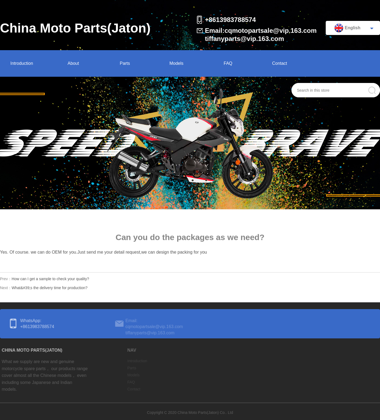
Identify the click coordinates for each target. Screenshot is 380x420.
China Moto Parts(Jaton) (75, 28)
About (73, 63)
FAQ (228, 63)
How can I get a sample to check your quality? (50, 280)
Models (176, 63)
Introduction (21, 63)
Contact (279, 63)
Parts (125, 63)
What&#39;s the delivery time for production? (49, 289)
